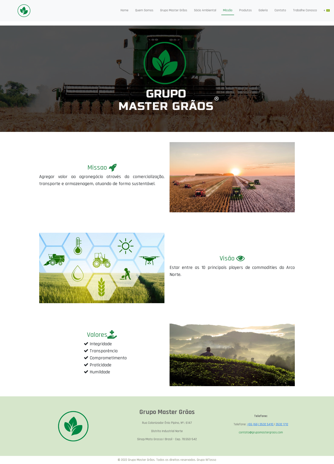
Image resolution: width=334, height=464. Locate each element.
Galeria (263, 10)
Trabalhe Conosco (305, 10)
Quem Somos (144, 10)
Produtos (245, 10)
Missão (227, 10)
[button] (326, 10)
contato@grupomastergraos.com (261, 432)
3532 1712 (282, 424)
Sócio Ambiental (205, 10)
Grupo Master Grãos (173, 10)
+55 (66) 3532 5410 (260, 424)
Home (124, 10)
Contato (280, 10)
